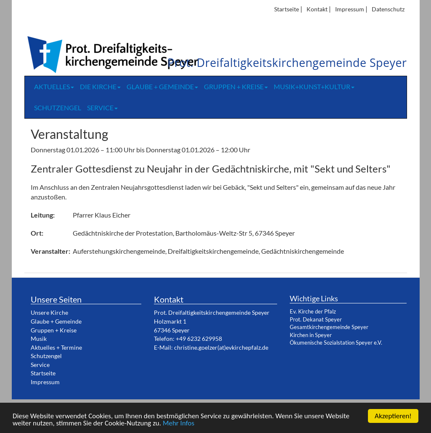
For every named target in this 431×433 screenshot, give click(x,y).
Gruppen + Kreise (236, 86)
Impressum (349, 9)
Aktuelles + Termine (56, 347)
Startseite (286, 9)
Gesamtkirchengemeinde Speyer (329, 327)
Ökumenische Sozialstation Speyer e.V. (336, 342)
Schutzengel (57, 108)
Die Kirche (100, 86)
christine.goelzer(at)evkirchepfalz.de (221, 347)
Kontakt (317, 9)
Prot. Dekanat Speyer (316, 319)
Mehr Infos (178, 424)
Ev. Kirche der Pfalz (313, 311)
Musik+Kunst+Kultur (314, 86)
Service (102, 108)
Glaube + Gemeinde (162, 86)
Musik (39, 338)
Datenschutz (388, 9)
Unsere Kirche (49, 312)
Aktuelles (54, 86)
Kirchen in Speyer (311, 335)
